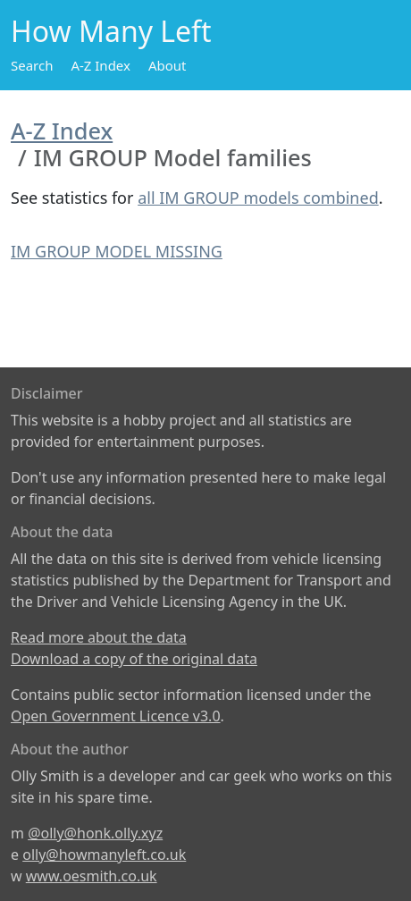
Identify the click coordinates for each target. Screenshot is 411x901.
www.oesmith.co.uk (91, 876)
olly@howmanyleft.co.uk (104, 854)
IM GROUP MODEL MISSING (116, 251)
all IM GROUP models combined (258, 197)
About (167, 65)
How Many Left (111, 31)
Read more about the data (99, 637)
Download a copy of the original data (134, 659)
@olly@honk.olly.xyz (95, 833)
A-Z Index (100, 65)
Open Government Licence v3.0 (116, 716)
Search (32, 65)
